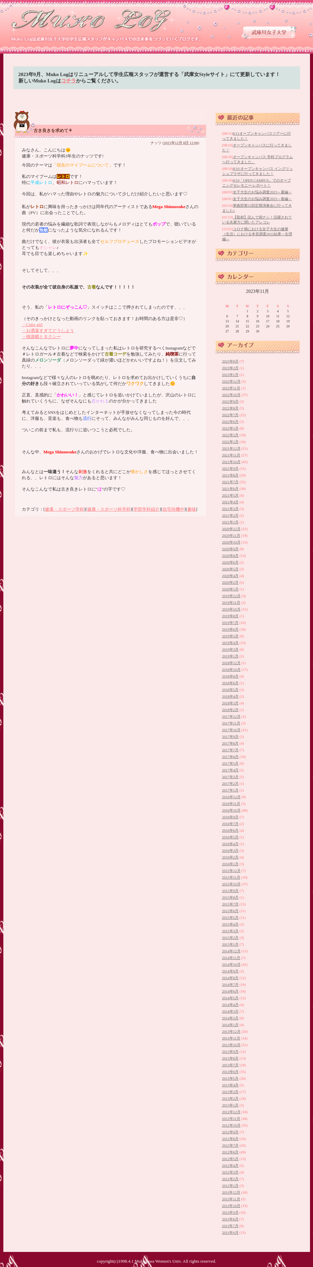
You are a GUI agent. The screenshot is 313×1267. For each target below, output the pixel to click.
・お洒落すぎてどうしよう (48, 330)
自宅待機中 (173, 509)
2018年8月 (230, 676)
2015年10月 (231, 884)
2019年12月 (231, 596)
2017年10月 (231, 730)
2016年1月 (230, 864)
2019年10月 (231, 609)
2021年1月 (230, 522)
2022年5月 (230, 428)
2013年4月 (230, 1085)
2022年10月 (231, 395)
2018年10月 (231, 670)
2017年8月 (230, 743)
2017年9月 (230, 737)
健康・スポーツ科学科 (109, 509)
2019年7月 (230, 623)
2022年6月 (230, 422)
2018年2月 (230, 710)
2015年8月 (230, 897)
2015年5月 (230, 917)
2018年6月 (230, 683)
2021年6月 (230, 489)
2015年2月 (230, 938)
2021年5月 (230, 495)
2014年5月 (230, 998)
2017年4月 (230, 770)
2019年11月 (231, 602)
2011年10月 (231, 1206)
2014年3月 (230, 1011)
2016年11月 (231, 804)
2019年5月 (230, 636)
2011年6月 (230, 1232)
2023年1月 (230, 375)
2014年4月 (230, 1005)
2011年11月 (231, 1199)
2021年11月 (231, 455)
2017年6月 (230, 757)
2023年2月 (230, 368)
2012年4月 (230, 1165)
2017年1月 (230, 790)
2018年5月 (230, 690)
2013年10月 (231, 1045)
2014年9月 (230, 971)
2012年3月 (230, 1172)
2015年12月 (231, 871)
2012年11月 (231, 1119)
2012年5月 (230, 1159)
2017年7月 (230, 750)
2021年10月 (231, 462)
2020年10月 (231, 542)
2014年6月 (230, 991)
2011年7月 (230, 1226)
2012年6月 (230, 1152)
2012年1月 (230, 1186)
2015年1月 (230, 944)
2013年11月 (231, 1038)
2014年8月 (230, 978)
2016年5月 (230, 837)
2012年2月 (230, 1179)
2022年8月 (230, 408)
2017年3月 (230, 777)
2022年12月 (231, 381)
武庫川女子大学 (269, 32)
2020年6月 (230, 562)
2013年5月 (230, 1078)
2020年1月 (230, 589)
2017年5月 (230, 763)
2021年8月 (230, 475)
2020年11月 (231, 535)
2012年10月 (231, 1125)
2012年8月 (230, 1139)
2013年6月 (230, 1072)
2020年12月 (231, 529)
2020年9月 (230, 549)
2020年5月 (230, 569)
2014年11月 (231, 958)
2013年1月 (230, 1105)
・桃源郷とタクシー (41, 336)
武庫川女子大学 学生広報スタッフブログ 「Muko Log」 (93, 20)
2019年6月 (230, 629)
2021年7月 (230, 482)
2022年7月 (230, 415)
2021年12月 (231, 448)
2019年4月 (230, 643)
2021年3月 (230, 509)
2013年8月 (230, 1058)
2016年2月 (230, 857)
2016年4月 (230, 844)
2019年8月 (230, 616)
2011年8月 (230, 1219)
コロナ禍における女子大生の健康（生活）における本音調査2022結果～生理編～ (257, 234)
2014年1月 (230, 1025)
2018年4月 (230, 696)
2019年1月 (230, 656)
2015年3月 (230, 931)
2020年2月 (230, 582)
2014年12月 (231, 951)
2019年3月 (230, 649)
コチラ (68, 80)
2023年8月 (230, 361)
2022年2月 (230, 435)
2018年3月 (230, 703)
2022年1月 (230, 442)
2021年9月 (230, 468)
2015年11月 (231, 877)
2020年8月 (230, 556)
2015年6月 (230, 911)
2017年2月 (230, 783)
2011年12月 (231, 1192)
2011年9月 (230, 1212)
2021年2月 (230, 515)
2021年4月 (230, 502)
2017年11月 (231, 723)
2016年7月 (230, 824)
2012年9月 (230, 1132)
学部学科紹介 (146, 509)
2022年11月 (231, 388)
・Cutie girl (32, 324)
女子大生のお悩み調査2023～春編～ (262, 199)
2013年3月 (230, 1092)
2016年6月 (230, 830)
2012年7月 (230, 1145)
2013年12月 (231, 1031)
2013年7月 (230, 1065)
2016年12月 (231, 797)
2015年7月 (230, 904)
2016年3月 (230, 850)
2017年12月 (231, 716)
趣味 (191, 509)
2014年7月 (230, 985)
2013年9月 (230, 1052)
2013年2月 (230, 1098)
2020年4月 (230, 576)
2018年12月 (231, 663)
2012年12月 (231, 1112)
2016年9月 (230, 817)
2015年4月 (230, 924)
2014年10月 (231, 964)
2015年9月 (230, 891)
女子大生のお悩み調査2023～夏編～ (262, 192)
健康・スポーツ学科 (64, 509)
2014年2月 (230, 1018)
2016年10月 (231, 810)
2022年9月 (230, 401)
